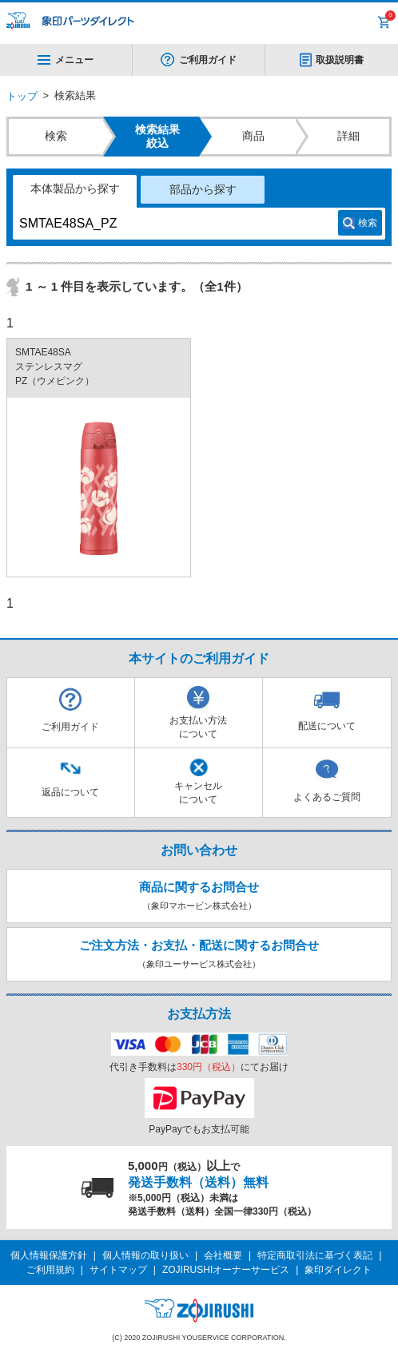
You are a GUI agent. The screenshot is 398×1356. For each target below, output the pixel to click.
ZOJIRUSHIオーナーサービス (225, 1269)
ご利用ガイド (208, 59)
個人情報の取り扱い (145, 1255)
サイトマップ (118, 1269)
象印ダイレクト (338, 1269)
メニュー (66, 59)
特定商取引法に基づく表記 (314, 1255)
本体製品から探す (75, 188)
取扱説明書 (340, 59)
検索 (367, 222)
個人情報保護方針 (48, 1255)
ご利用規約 (50, 1269)
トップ (22, 96)
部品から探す (203, 189)
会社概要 (223, 1255)
